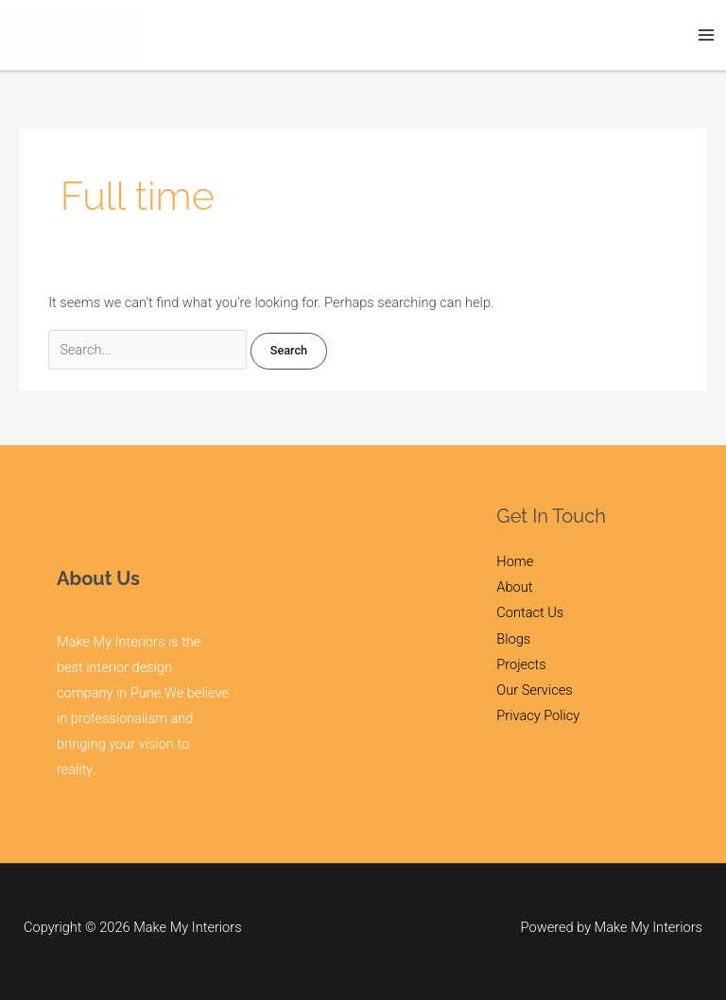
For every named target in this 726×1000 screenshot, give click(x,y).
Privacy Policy (537, 715)
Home (514, 561)
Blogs (513, 638)
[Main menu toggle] (706, 35)
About (514, 586)
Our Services (534, 689)
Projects (520, 664)
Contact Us (529, 612)
